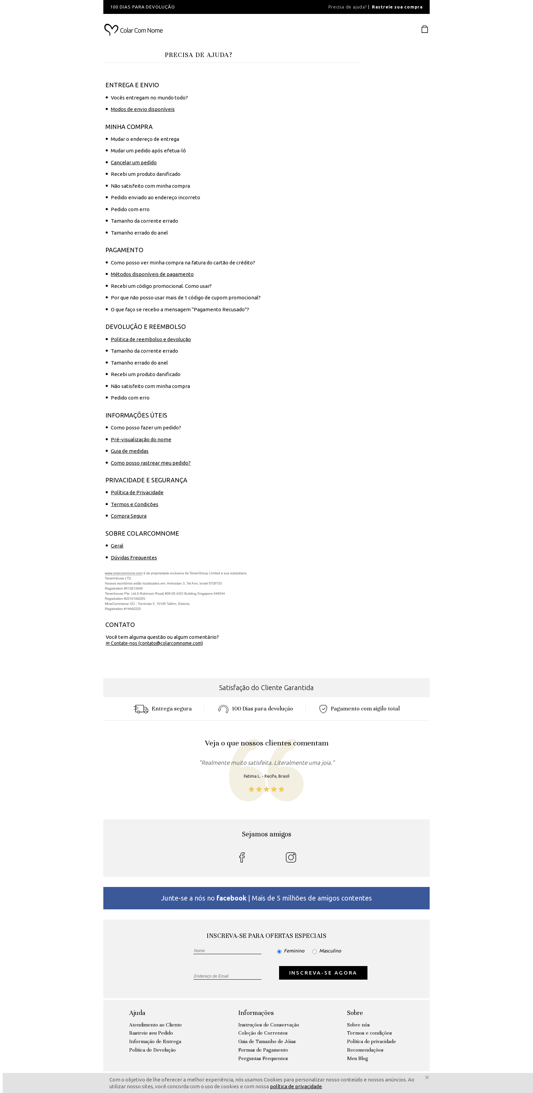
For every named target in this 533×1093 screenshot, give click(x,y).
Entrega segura (162, 708)
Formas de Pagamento (263, 1050)
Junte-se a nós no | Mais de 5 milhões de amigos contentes (266, 898)
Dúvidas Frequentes (134, 557)
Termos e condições (369, 1033)
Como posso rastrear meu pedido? (151, 463)
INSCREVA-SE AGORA (323, 973)
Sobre (355, 1013)
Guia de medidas (130, 451)
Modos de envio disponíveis (143, 109)
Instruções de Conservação (268, 1025)
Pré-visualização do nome (141, 439)
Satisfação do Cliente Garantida (266, 687)
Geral (117, 546)
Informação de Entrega (155, 1041)
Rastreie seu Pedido (151, 1033)
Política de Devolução (152, 1050)
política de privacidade (296, 1086)
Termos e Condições (134, 504)
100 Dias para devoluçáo (255, 708)
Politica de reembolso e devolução (151, 339)
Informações (256, 1013)
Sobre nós (358, 1025)
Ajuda (137, 1013)
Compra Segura (129, 516)
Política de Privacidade (137, 492)
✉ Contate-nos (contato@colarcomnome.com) (154, 643)
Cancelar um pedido (134, 162)
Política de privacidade (371, 1041)
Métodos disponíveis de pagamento (152, 274)
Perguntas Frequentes (263, 1058)
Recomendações (365, 1050)
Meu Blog (357, 1058)
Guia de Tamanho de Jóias (267, 1041)
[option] (195, 7)
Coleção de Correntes (263, 1033)
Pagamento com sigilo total (359, 708)
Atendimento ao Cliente (155, 1025)
